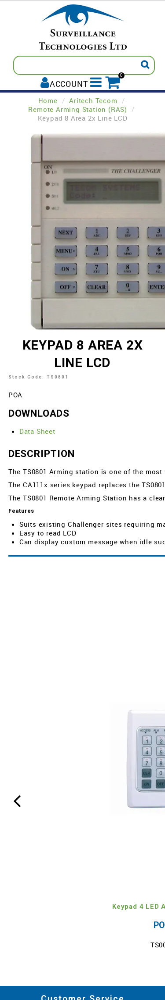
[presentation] (17, 800)
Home (48, 100)
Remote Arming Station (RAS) (77, 109)
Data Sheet (37, 431)
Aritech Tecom (93, 100)
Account (69, 84)
